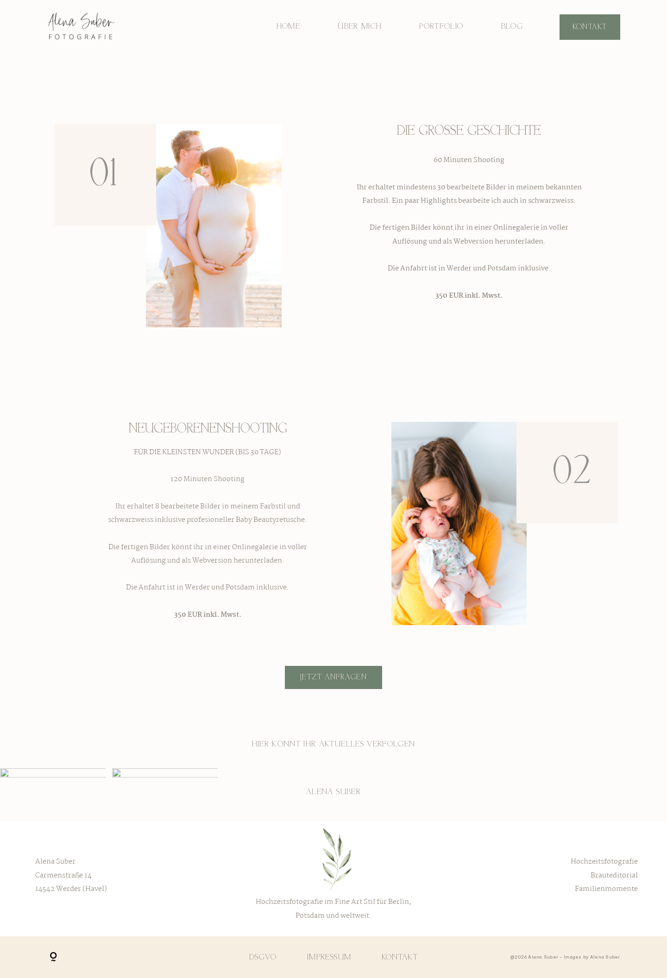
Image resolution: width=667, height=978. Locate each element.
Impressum (329, 957)
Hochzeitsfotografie (604, 861)
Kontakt (590, 27)
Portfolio (441, 26)
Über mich (360, 26)
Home (288, 26)
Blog (512, 26)
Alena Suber (333, 791)
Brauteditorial (614, 875)
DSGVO (263, 957)
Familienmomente (606, 889)
